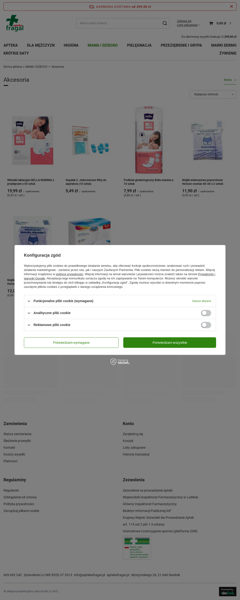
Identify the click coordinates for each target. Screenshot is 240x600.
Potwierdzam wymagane (71, 342)
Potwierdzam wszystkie (170, 342)
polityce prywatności (69, 274)
